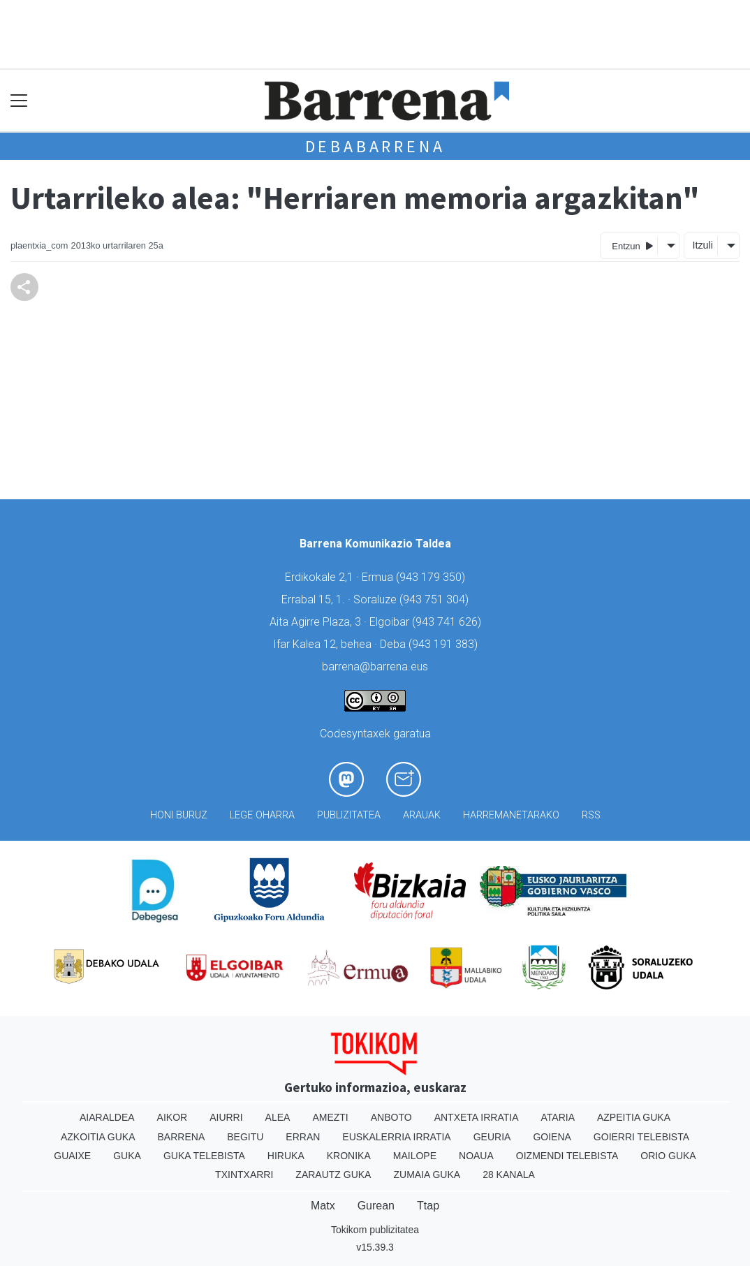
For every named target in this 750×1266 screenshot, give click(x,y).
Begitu (245, 1136)
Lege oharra (262, 815)
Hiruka (285, 1155)
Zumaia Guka (426, 1174)
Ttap (428, 1206)
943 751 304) (436, 599)
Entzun (632, 245)
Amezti (330, 1117)
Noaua (476, 1155)
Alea (278, 1117)
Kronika (349, 1155)
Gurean (376, 1206)
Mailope (414, 1155)
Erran (303, 1136)
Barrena (181, 1136)
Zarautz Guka (333, 1174)
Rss (591, 815)
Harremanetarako (511, 815)
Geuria (492, 1136)
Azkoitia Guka (98, 1136)
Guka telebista (204, 1155)
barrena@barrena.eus (375, 666)
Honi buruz (178, 815)
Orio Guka (668, 1155)
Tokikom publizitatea (375, 1229)
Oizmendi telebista (567, 1155)
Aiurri (225, 1117)
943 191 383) (445, 644)
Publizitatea (349, 815)
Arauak (422, 815)
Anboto (391, 1117)
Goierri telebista (641, 1136)
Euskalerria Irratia (396, 1136)
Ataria (558, 1117)
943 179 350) (432, 577)
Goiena (552, 1136)
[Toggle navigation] (19, 101)
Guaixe (72, 1155)
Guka (127, 1155)
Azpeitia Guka (633, 1117)
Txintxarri (244, 1174)
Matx (323, 1206)
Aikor (172, 1117)
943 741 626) (448, 621)
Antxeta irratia (476, 1117)
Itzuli (702, 245)
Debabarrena (375, 146)
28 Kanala (509, 1174)
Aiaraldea (107, 1117)
